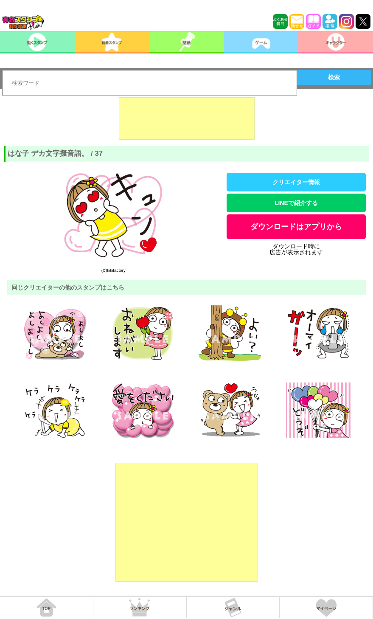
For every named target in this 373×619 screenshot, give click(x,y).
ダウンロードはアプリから (296, 226)
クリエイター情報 (296, 182)
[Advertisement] (187, 118)
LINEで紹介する (296, 203)
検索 (334, 77)
